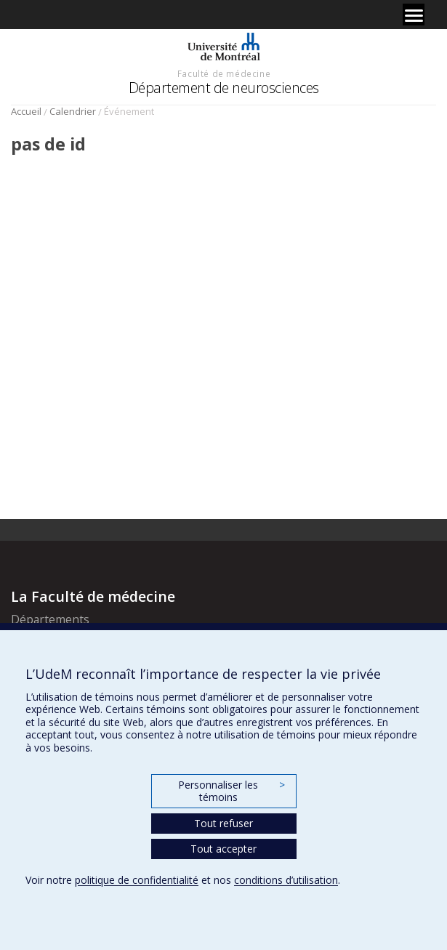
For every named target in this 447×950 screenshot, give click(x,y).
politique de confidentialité (136, 880)
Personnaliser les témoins (231, 791)
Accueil (26, 111)
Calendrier (72, 111)
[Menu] (413, 14)
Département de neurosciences (224, 87)
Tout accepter (223, 849)
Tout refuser (223, 823)
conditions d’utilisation (286, 880)
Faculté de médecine (223, 73)
